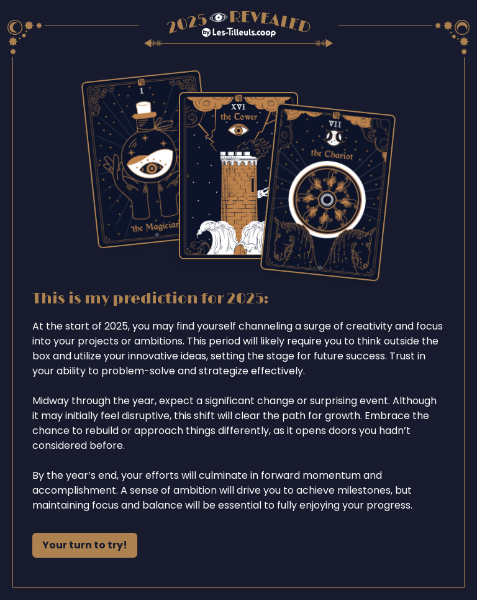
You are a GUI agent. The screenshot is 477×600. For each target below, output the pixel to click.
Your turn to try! (84, 545)
